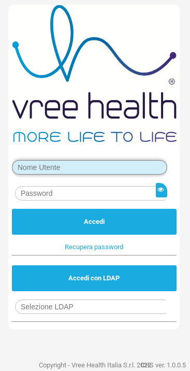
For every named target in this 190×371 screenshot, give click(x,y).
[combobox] (92, 306)
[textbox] (89, 167)
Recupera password (94, 247)
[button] (94, 247)
